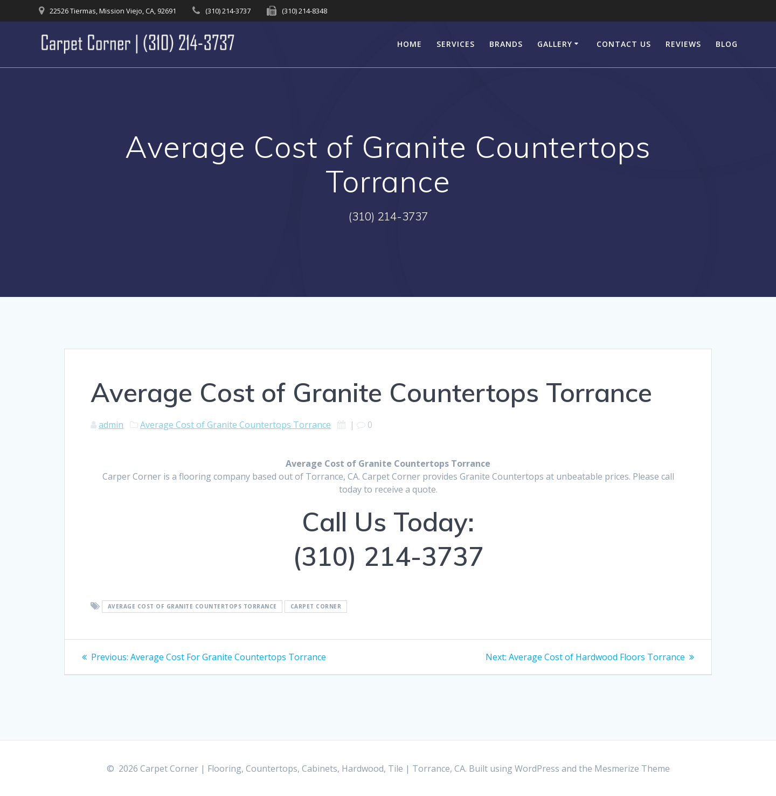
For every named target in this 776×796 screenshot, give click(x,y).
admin (111, 425)
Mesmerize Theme (632, 768)
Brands (506, 44)
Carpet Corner (316, 607)
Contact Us (624, 44)
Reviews (683, 44)
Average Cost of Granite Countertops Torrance (235, 425)
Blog (727, 44)
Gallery (554, 44)
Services (455, 44)
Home (409, 44)
